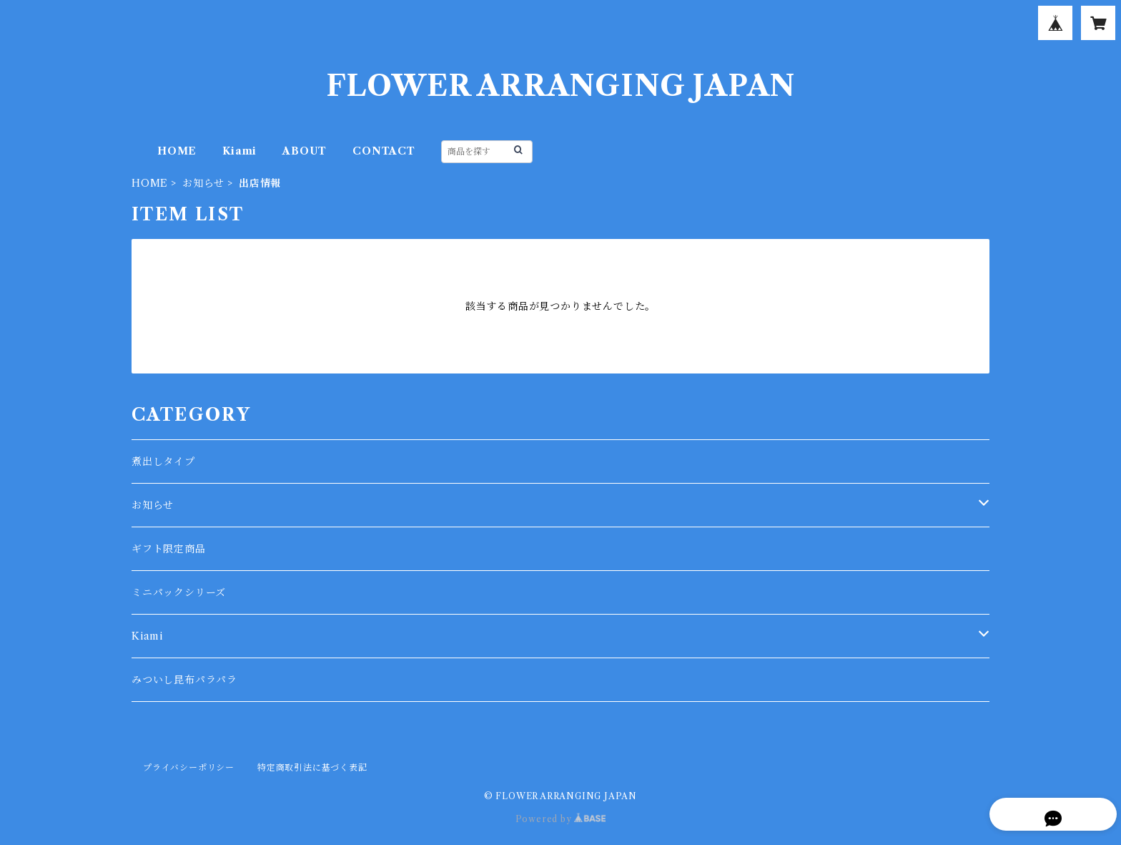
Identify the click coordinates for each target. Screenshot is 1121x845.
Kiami (239, 151)
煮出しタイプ (163, 461)
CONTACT (383, 151)
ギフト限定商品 (169, 548)
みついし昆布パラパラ (184, 679)
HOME (177, 151)
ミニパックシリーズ (179, 592)
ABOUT (304, 151)
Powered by (560, 819)
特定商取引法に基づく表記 (312, 767)
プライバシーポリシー (188, 767)
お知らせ (203, 183)
